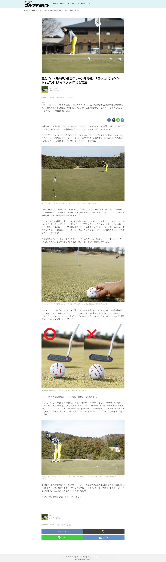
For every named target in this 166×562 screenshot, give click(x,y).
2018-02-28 (53, 88)
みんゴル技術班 (55, 90)
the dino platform (85, 559)
